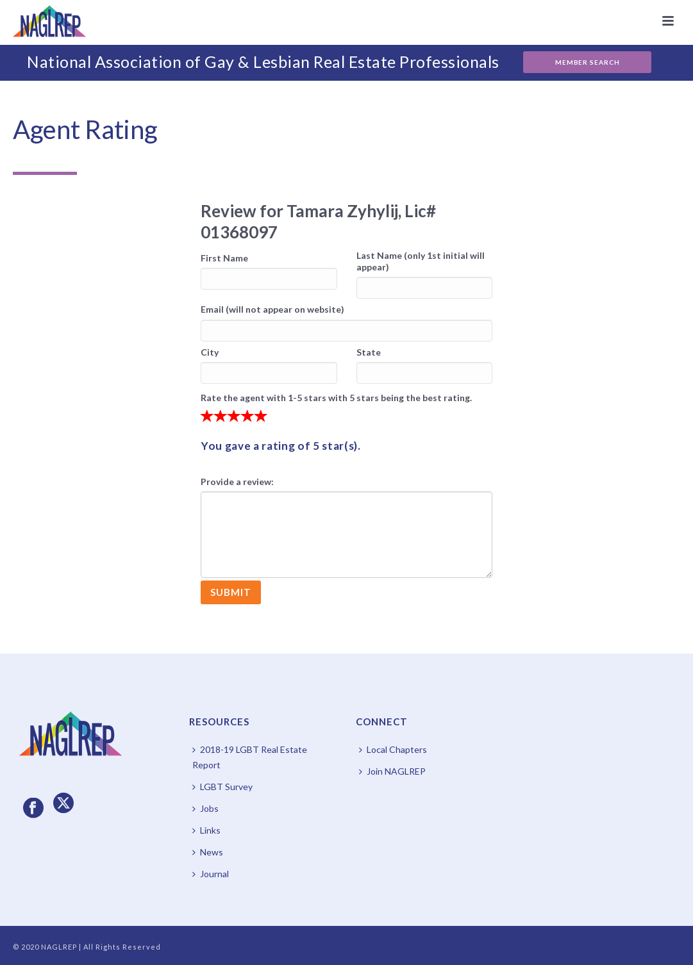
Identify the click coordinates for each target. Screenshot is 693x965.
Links (206, 830)
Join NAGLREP (392, 771)
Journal (210, 873)
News (207, 851)
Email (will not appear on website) (272, 309)
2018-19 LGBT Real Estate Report (249, 757)
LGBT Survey (222, 786)
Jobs (205, 808)
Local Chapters (393, 749)
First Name (224, 257)
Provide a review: (237, 481)
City (210, 352)
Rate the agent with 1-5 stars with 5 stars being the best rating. (336, 397)
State (368, 352)
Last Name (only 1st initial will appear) (420, 261)
